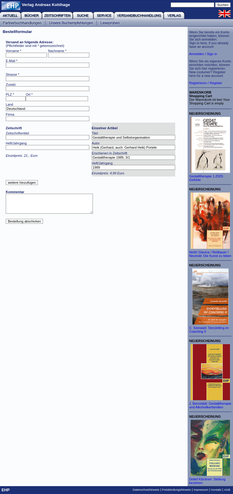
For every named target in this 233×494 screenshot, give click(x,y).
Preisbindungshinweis (176, 489)
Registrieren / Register (205, 83)
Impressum (201, 489)
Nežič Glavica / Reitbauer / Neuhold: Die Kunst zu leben (210, 254)
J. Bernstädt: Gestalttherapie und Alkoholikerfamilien (210, 405)
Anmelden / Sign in (203, 54)
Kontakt (216, 489)
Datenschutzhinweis (146, 489)
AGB (227, 489)
